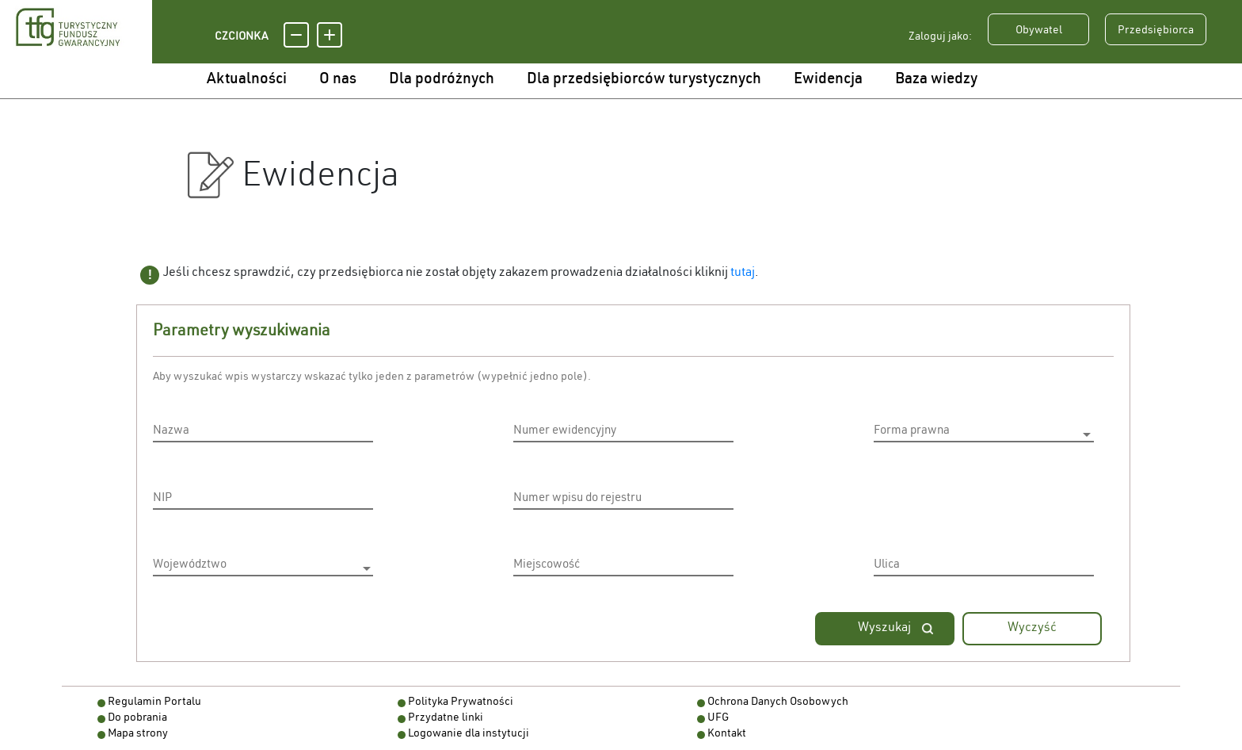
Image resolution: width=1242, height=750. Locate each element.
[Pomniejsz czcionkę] (296, 35)
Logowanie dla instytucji (468, 734)
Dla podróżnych (441, 79)
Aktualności (247, 79)
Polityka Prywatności (460, 702)
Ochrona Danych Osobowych (777, 702)
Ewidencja (828, 79)
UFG (718, 718)
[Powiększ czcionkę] (329, 35)
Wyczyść (1032, 628)
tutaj (742, 273)
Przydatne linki (445, 718)
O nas (337, 79)
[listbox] (984, 433)
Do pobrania (137, 718)
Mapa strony (138, 734)
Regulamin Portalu (154, 702)
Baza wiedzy (936, 79)
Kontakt (726, 734)
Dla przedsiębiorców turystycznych (644, 79)
